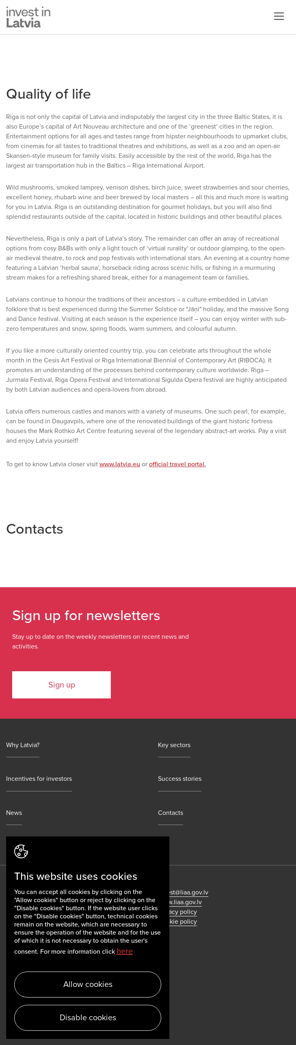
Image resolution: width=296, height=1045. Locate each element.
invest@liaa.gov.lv (183, 892)
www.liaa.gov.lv (180, 902)
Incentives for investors (39, 779)
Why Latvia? (22, 745)
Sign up (61, 685)
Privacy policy (177, 912)
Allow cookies (87, 984)
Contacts (170, 813)
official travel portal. (177, 464)
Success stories (179, 779)
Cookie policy (177, 922)
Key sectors (174, 745)
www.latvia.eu (119, 464)
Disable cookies (88, 1018)
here (125, 951)
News (14, 813)
